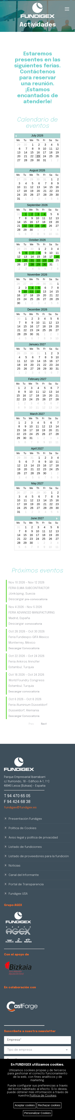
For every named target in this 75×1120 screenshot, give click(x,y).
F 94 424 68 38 (17, 802)
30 (38, 160)
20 (18, 156)
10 (44, 148)
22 (32, 156)
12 (57, 148)
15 (32, 152)
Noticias (14, 865)
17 (44, 152)
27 (18, 160)
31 (44, 160)
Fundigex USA (18, 893)
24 (44, 156)
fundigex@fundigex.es (20, 807)
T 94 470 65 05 (17, 796)
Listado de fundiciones (25, 847)
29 (32, 160)
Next (44, 724)
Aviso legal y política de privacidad (33, 837)
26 (57, 156)
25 (50, 156)
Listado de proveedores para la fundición (39, 856)
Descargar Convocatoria (24, 648)
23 (38, 156)
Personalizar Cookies (37, 1113)
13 (18, 152)
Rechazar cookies (49, 1105)
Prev (31, 724)
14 (25, 152)
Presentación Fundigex (25, 819)
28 (25, 160)
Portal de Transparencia (26, 884)
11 (50, 148)
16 (38, 152)
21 (25, 156)
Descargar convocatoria (24, 692)
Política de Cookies (22, 828)
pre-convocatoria (36, 599)
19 (57, 152)
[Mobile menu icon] (67, 9)
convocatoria (33, 624)
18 (50, 152)
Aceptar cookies (25, 1105)
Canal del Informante (24, 875)
